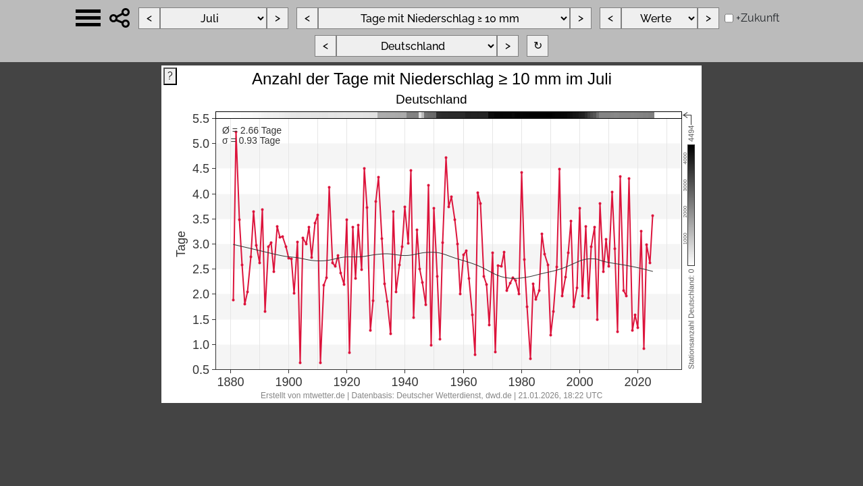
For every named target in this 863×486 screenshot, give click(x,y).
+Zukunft (757, 17)
